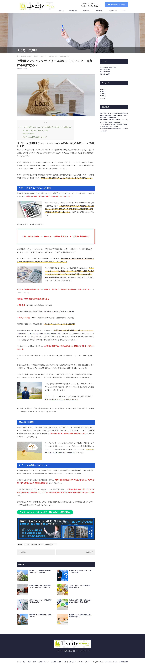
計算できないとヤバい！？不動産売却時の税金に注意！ (40, 601)
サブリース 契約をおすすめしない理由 (35, 130)
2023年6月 (103, 93)
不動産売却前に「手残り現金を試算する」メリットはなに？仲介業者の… (40, 586)
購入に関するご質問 (105, 72)
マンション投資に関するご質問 (108, 67)
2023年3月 (103, 98)
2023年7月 (103, 91)
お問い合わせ (72, 661)
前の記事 (23, 552)
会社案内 (61, 10)
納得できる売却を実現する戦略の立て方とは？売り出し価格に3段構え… (80, 601)
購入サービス (86, 10)
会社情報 (53, 661)
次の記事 (88, 552)
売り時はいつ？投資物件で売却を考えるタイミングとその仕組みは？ (40, 571)
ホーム (18, 661)
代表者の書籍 (73, 10)
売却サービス (113, 10)
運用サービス (100, 10)
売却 (34, 661)
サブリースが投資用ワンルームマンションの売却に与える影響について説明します (45, 127)
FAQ (124, 10)
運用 (29, 661)
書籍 (60, 661)
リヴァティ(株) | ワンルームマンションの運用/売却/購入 (114, 662)
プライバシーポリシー (84, 661)
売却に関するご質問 (22, 68)
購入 (24, 661)
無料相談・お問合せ (118, 4)
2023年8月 (103, 89)
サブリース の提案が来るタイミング (34, 137)
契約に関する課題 (28, 133)
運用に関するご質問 (105, 74)
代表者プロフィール (43, 661)
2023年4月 (103, 96)
